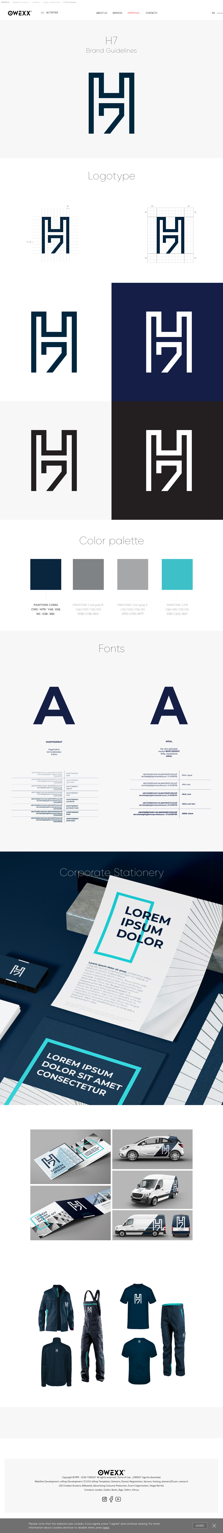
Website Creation (21, 2)
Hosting (157, 1481)
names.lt (183, 1481)
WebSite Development (47, 1481)
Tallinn (127, 1490)
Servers (148, 1481)
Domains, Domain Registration (127, 1481)
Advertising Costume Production (110, 1485)
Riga (121, 1490)
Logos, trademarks (51, 2)
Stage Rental (157, 1485)
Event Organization (138, 1485)
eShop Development (71, 1481)
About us (101, 13)
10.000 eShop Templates (96, 1481)
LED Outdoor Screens (70, 1485)
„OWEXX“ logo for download (146, 1477)
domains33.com (170, 1481)
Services (117, 13)
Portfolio (36, 2)
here (106, 1527)
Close (214, 1525)
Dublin (107, 1490)
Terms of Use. (124, 1477)
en (213, 13)
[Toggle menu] (45, 13)
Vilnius (135, 1490)
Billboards (87, 1485)
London (99, 1490)
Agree (200, 1525)
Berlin (115, 1490)
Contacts (151, 13)
